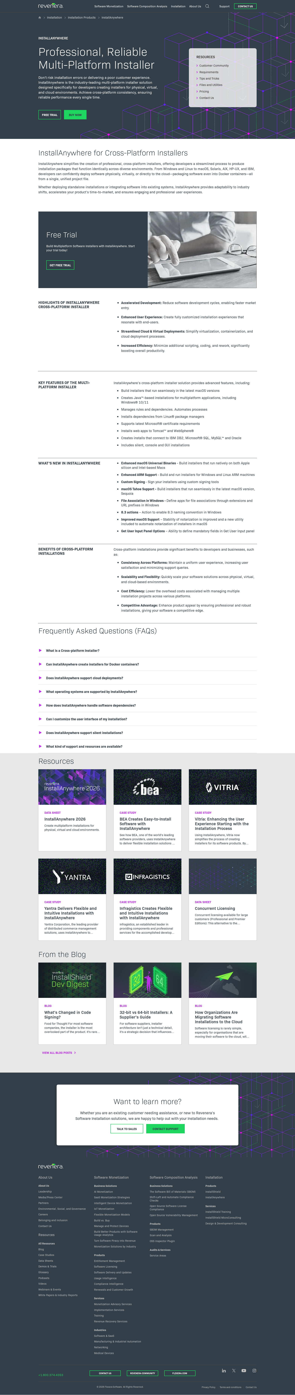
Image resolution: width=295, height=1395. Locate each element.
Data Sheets (45, 1261)
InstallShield (212, 1191)
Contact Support (165, 1129)
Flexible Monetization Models (112, 1214)
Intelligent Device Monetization (113, 1203)
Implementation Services (109, 1310)
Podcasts (43, 1278)
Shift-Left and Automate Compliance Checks (172, 1198)
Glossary (43, 1272)
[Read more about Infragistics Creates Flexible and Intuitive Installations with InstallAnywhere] (147, 899)
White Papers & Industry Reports (58, 1295)
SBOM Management (162, 1229)
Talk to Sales (127, 1129)
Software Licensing (105, 1267)
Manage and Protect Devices (111, 1226)
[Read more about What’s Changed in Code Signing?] (72, 1001)
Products (99, 1255)
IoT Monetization (104, 1209)
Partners (43, 1203)
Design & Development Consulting (226, 1223)
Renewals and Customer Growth (113, 1289)
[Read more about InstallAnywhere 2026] (72, 803)
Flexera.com (179, 1373)
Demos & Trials (47, 1266)
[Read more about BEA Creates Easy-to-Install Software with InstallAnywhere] (147, 810)
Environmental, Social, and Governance (62, 1209)
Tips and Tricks (209, 78)
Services (99, 1298)
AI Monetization (103, 1191)
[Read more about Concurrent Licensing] (223, 895)
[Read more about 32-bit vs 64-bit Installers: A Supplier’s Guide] (147, 1001)
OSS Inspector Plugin (162, 1241)
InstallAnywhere (215, 1197)
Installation (54, 17)
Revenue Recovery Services (110, 1321)
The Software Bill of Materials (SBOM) (173, 1191)
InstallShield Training (218, 1212)
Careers (43, 1214)
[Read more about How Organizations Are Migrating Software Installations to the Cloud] (223, 1003)
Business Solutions (105, 1186)
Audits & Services (160, 1250)
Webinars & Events (49, 1289)
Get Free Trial (60, 265)
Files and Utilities (210, 85)
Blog (41, 1249)
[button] (147, 650)
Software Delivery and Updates (113, 1272)
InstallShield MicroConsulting (223, 1217)
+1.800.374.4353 (50, 1375)
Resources (46, 1234)
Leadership (45, 1191)
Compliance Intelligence (108, 1284)
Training (99, 1315)
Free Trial (49, 115)
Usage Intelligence (105, 1278)
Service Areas (158, 1255)
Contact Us (245, 6)
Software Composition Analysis (174, 1177)
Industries (100, 1330)
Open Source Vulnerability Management (174, 1215)
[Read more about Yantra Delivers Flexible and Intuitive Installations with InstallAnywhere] (72, 899)
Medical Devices (104, 1353)
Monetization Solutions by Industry (115, 1246)
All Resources (46, 1243)
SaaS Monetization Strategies (112, 1197)
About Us (45, 1177)
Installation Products (82, 17)
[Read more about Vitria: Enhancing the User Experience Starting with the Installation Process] (223, 810)
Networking (101, 1347)
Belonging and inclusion (53, 1220)
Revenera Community (142, 1373)
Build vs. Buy (102, 1220)
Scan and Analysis (161, 1235)
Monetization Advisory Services (113, 1304)
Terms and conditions (230, 1387)
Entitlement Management (109, 1261)
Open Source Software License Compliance (168, 1207)
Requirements (208, 72)
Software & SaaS (104, 1336)
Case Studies (46, 1255)
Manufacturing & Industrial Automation (117, 1341)
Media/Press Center (50, 1197)
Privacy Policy (208, 1387)
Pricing (204, 91)
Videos (42, 1283)
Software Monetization (111, 1177)
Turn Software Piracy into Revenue (115, 1240)
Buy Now (75, 115)
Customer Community (214, 65)
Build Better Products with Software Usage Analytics (116, 1233)
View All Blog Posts (57, 1052)
